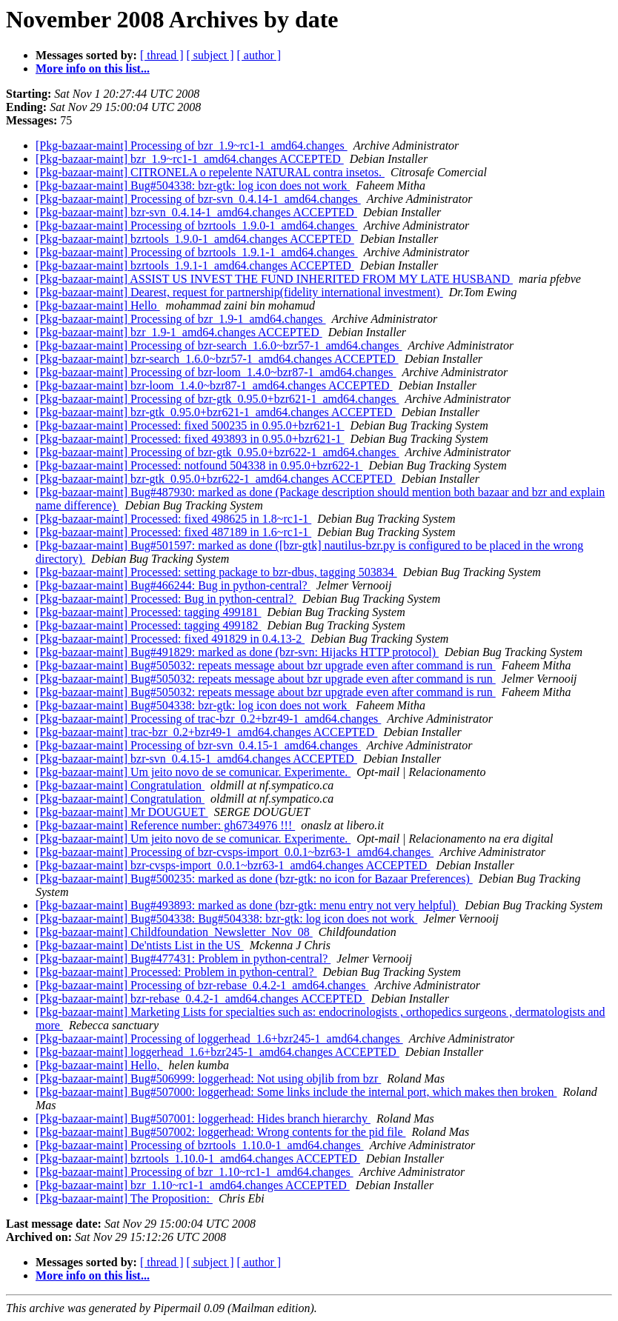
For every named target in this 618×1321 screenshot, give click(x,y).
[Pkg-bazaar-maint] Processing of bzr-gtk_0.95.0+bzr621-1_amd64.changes (217, 398)
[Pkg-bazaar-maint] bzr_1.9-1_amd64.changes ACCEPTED (179, 332)
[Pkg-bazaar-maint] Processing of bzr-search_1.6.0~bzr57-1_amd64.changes (219, 345)
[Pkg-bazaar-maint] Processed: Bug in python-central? (166, 598)
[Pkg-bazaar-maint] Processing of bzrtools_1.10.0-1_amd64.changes (200, 1145)
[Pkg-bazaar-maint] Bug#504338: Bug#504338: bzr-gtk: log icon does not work (226, 918)
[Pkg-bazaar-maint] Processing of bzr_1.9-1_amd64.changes (181, 318)
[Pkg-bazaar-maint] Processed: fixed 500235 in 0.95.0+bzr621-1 (190, 425)
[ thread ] (162, 55)
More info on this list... (93, 68)
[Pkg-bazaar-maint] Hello (98, 305)
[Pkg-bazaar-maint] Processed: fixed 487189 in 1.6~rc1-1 (173, 532)
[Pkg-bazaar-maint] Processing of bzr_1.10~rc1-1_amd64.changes (194, 1172)
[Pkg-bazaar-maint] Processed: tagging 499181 (148, 612)
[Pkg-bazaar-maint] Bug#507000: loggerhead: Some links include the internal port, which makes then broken (296, 1092)
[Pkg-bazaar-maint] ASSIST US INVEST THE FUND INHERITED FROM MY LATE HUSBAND (274, 278)
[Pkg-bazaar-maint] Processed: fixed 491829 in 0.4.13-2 (170, 638)
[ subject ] (210, 55)
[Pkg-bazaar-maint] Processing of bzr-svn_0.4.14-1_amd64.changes (198, 199)
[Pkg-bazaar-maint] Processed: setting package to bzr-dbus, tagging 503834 (216, 572)
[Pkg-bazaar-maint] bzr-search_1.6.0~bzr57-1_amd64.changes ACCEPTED (217, 358)
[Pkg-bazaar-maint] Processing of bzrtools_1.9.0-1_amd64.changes (197, 225)
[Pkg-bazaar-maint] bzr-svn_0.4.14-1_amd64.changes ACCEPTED (196, 212)
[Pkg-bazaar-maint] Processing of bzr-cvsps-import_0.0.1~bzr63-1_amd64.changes (234, 852)
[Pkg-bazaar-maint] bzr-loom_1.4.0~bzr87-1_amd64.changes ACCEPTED (214, 385)
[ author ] (259, 55)
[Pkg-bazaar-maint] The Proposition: (124, 1198)
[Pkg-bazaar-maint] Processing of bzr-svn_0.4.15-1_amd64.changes (198, 745)
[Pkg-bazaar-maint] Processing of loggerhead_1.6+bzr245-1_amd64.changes (219, 1038)
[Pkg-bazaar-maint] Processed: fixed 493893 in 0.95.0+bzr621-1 (190, 438)
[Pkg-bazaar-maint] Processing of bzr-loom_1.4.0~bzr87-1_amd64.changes (216, 372)
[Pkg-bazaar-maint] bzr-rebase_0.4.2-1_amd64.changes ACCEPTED (200, 998)
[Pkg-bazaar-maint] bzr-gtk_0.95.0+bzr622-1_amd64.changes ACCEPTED (216, 478)
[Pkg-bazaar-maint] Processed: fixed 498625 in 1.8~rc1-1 (173, 518)
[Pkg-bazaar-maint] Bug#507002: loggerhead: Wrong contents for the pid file (221, 1132)
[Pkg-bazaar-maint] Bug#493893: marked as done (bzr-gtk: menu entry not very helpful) (247, 905)
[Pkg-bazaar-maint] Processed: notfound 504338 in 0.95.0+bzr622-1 (199, 465)
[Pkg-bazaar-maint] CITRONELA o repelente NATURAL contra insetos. (210, 172)
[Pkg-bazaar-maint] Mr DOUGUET (122, 812)
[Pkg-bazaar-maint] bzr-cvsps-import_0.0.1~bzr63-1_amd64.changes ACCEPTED (233, 865)
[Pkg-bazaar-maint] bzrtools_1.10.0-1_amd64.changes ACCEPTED (198, 1158)
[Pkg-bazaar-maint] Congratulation (120, 785)
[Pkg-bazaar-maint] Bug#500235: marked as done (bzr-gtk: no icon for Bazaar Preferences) (254, 878)
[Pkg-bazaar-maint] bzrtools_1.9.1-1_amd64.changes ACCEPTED (195, 265)
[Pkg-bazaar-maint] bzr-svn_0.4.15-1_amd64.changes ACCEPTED (196, 758)
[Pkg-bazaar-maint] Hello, (99, 1065)
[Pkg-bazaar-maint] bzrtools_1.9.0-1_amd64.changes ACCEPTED (195, 239)
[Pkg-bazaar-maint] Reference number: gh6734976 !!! (165, 825)
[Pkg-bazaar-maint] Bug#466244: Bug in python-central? (173, 585)
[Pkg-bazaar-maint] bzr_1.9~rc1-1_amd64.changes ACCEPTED (190, 159)
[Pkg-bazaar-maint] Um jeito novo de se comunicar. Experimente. (193, 772)
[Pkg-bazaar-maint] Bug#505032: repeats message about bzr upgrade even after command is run (266, 665)
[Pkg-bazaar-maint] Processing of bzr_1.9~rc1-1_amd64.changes (192, 145)
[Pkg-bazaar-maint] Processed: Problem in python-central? (176, 972)
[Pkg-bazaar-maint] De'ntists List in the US (140, 945)
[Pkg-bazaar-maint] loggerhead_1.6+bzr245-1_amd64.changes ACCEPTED (217, 1052)
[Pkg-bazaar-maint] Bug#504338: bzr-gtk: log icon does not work (193, 185)
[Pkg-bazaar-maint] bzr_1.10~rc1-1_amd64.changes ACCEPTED (193, 1185)
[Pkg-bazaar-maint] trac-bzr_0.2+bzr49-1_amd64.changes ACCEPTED (206, 732)
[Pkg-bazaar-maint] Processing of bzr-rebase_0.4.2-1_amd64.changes (202, 985)
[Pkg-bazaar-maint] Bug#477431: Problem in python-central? (183, 958)
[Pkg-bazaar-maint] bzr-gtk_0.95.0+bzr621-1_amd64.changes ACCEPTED (216, 412)
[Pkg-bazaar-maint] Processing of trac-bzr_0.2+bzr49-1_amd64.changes (208, 718)
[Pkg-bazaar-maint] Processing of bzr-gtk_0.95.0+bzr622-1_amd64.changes (217, 452)
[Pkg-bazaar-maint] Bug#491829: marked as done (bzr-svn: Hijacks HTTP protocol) (237, 652)
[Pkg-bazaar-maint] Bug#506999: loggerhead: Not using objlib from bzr (208, 1078)
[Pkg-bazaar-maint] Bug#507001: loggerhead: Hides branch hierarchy (203, 1118)
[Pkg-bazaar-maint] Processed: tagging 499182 (148, 625)
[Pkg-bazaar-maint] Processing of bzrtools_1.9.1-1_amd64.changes (197, 252)
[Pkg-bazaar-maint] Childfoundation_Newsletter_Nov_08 (174, 932)
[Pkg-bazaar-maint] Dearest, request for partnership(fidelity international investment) (239, 292)
